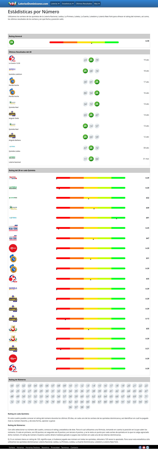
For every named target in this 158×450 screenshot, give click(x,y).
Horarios (20, 447)
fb (140, 447)
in (147, 447)
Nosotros (45, 447)
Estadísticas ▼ (68, 3)
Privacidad (55, 447)
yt (143, 447)
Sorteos (12, 447)
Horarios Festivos (33, 447)
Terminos (65, 447)
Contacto (74, 447)
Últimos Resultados (84, 3)
